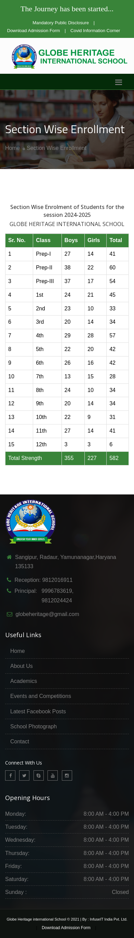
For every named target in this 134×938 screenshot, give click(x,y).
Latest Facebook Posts (38, 711)
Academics (23, 681)
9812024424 (54, 600)
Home (12, 148)
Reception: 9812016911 (43, 580)
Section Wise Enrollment (56, 148)
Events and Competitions (40, 696)
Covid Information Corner (95, 30)
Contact (19, 741)
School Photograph (33, 726)
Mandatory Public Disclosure (60, 22)
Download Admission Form (33, 30)
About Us (21, 666)
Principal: (25, 591)
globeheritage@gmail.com (47, 614)
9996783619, (55, 591)
